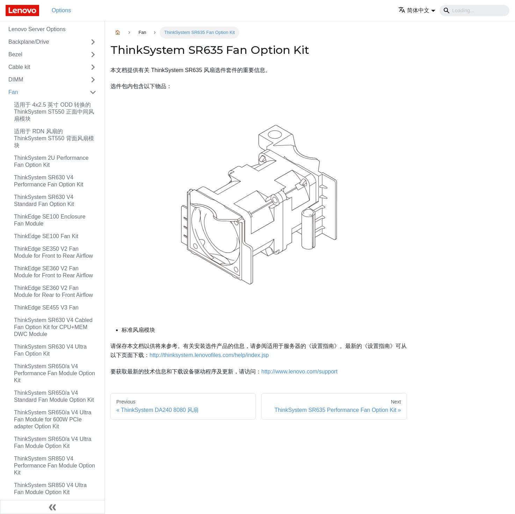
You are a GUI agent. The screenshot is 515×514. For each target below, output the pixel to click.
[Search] (474, 10)
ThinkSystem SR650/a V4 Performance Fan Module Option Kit (54, 373)
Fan (13, 92)
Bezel (15, 54)
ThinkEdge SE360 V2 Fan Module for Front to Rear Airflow (53, 271)
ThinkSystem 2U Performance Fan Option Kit (51, 161)
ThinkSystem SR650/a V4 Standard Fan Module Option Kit (54, 396)
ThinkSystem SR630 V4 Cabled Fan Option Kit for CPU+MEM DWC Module (53, 327)
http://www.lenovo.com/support (299, 371)
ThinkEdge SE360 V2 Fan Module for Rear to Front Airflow (53, 291)
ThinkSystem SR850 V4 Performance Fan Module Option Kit (54, 466)
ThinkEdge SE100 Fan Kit (46, 236)
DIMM (15, 80)
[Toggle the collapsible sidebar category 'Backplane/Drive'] (93, 42)
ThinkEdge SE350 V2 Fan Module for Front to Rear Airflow (53, 252)
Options (61, 10)
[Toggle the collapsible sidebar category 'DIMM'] (93, 79)
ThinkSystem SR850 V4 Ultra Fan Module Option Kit (50, 488)
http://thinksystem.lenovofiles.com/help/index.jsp (209, 355)
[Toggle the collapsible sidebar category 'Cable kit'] (93, 67)
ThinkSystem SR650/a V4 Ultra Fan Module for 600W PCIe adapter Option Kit (52, 419)
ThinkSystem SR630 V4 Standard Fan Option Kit (44, 200)
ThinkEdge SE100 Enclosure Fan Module (50, 220)
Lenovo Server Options (37, 29)
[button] (416, 10)
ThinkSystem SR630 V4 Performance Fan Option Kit (48, 180)
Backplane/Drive (28, 42)
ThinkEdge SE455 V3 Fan (46, 307)
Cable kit (19, 67)
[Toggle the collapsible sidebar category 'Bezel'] (93, 54)
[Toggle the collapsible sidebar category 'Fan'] (93, 92)
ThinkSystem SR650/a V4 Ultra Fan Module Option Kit (52, 442)
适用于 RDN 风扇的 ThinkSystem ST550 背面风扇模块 (54, 138)
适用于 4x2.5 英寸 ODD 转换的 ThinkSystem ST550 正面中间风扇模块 (54, 112)
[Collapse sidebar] (52, 507)
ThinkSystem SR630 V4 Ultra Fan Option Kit (50, 350)
